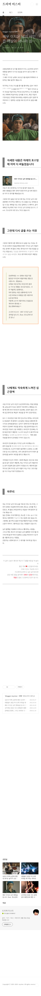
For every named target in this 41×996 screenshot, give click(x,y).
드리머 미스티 (12, 4)
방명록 (20, 12)
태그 (10, 12)
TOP (36, 985)
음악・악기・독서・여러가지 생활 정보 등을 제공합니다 (16, 919)
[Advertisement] (20, 351)
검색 (32, 4)
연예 (20, 696)
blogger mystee (11, 696)
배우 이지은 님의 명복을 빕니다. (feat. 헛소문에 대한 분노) (16, 706)
